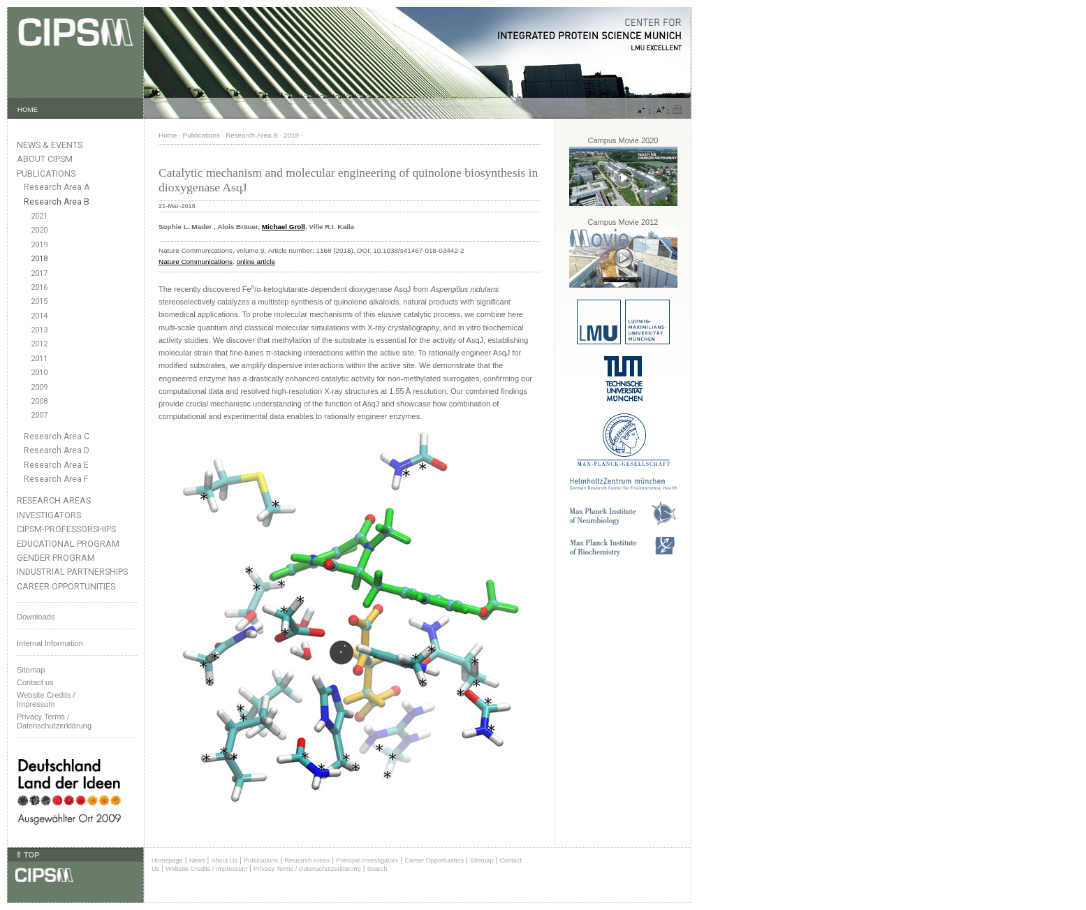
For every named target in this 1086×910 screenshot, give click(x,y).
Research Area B (56, 202)
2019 (39, 244)
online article (255, 261)
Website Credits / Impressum (206, 868)
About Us (224, 860)
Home (168, 135)
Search (377, 868)
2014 (39, 316)
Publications (46, 173)
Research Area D (56, 450)
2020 (39, 230)
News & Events (49, 145)
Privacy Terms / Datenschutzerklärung (54, 721)
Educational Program (68, 543)
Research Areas (54, 500)
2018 (39, 258)
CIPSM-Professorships (66, 529)
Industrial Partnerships (72, 571)
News (197, 860)
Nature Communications (196, 261)
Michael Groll (283, 226)
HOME (27, 109)
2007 (39, 415)
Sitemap (31, 670)
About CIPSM (45, 159)
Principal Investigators (367, 860)
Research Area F (56, 479)
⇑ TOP (27, 855)
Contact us (35, 682)
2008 (39, 401)
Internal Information (50, 643)
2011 (39, 358)
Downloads (35, 616)
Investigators (49, 515)
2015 (39, 301)
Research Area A (56, 187)
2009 (39, 387)
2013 (39, 330)
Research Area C (56, 436)
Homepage (167, 860)
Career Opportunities (66, 586)
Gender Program (56, 557)
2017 (39, 273)
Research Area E (56, 465)
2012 (39, 343)
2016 (39, 287)
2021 (39, 216)
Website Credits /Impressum (46, 699)
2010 (39, 372)
